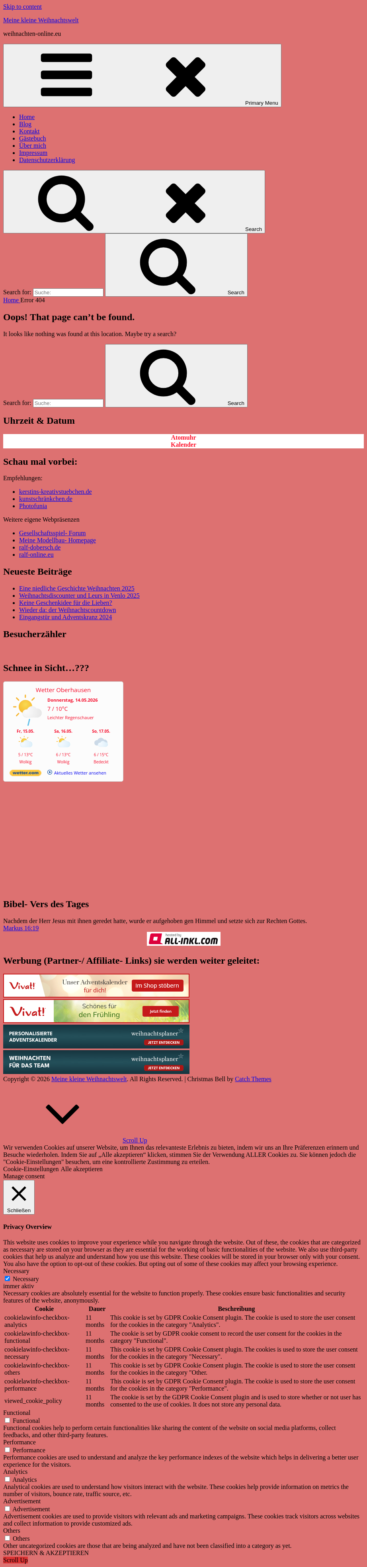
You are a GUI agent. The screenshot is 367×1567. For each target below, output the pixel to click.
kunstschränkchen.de (45, 498)
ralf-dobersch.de (40, 547)
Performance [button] (19, 1442)
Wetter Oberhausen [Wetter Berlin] (63, 690)
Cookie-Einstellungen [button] (31, 1169)
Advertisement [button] (22, 1501)
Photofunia (33, 506)
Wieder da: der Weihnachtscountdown (67, 609)
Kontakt (29, 131)
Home (27, 116)
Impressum (33, 152)
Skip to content (22, 6)
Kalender (183, 444)
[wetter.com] (25, 774)
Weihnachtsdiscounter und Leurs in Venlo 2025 (79, 595)
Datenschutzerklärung (47, 160)
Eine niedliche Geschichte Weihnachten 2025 (77, 588)
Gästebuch (32, 138)
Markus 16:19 (21, 928)
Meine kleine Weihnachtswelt (40, 20)
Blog (25, 124)
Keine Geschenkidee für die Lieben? (65, 602)
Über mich (32, 145)
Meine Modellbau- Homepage (57, 540)
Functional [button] (16, 1412)
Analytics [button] (15, 1471)
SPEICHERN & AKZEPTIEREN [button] (46, 1552)
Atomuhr (183, 437)
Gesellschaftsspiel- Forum (52, 533)
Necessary (26, 1279)
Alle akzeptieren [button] (82, 1169)
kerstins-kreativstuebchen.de (55, 491)
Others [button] (11, 1530)
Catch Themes (253, 1079)
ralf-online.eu (36, 554)
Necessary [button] (16, 1271)
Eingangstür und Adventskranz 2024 (65, 617)
